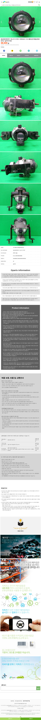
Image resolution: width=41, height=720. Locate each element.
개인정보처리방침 (26, 700)
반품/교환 (11, 55)
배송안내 (18, 55)
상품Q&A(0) (36, 55)
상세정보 (3, 55)
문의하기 (24, 706)
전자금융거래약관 (18, 700)
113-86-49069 (9, 705)
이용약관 (12, 700)
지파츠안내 (27, 55)
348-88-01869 (9, 710)
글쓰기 (38, 688)
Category (1, 2)
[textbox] (20, 5)
